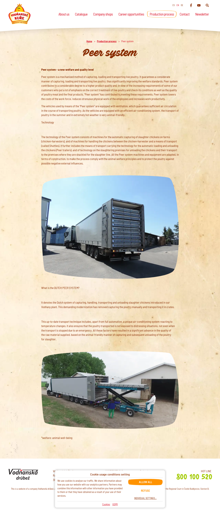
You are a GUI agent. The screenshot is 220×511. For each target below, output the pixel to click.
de (182, 5)
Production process (107, 41)
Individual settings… (145, 498)
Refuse (145, 490)
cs (173, 5)
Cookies (106, 504)
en (178, 5)
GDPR (115, 504)
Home (89, 41)
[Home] (19, 13)
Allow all (145, 482)
